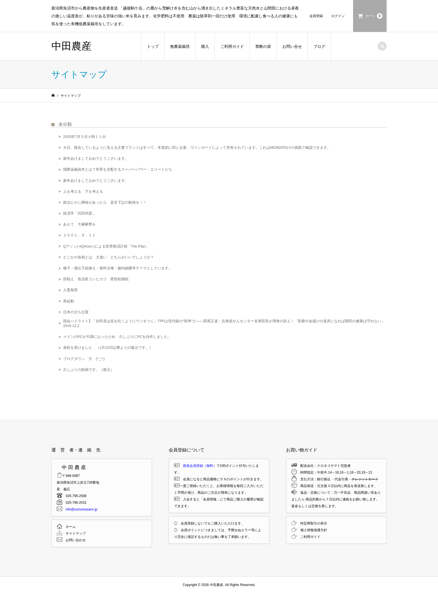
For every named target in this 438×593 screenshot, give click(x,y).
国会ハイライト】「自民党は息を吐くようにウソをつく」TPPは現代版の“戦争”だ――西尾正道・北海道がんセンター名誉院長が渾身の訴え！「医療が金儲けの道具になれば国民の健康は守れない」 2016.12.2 (224, 323)
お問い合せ (292, 46)
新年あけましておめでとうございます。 (95, 158)
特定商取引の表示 (312, 523)
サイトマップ (74, 533)
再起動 (68, 301)
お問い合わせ (74, 540)
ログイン (338, 16)
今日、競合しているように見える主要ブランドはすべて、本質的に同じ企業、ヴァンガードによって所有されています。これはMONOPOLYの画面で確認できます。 (197, 147)
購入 (205, 46)
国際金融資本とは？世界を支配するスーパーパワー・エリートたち (117, 169)
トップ (153, 46)
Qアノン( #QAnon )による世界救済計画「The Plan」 (106, 246)
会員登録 (316, 16)
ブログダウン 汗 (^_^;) (84, 359)
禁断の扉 (263, 46)
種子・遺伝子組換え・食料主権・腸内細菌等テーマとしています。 (117, 268)
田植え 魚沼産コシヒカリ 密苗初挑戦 (97, 279)
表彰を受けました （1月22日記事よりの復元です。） (108, 347)
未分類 (65, 124)
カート (373, 16)
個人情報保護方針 (312, 530)
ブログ (319, 46)
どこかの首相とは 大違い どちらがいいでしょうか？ (108, 257)
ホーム (69, 527)
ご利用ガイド (232, 46)
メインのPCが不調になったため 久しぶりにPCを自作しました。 (117, 337)
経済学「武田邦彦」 (79, 213)
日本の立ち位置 (76, 312)
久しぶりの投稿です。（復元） (88, 370)
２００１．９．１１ (79, 235)
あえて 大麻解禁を (79, 224)
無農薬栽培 (180, 46)
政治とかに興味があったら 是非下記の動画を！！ (105, 202)
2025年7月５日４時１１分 (84, 137)
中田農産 (71, 46)
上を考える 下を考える (83, 191)
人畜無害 (70, 290)
